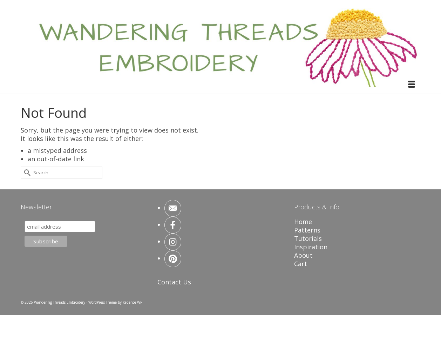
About (303, 255)
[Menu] (411, 85)
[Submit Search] (26, 173)
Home (303, 221)
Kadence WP (132, 302)
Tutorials (308, 238)
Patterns (307, 230)
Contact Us (174, 282)
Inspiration (310, 247)
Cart (300, 263)
